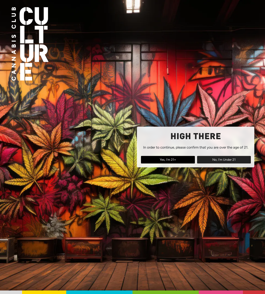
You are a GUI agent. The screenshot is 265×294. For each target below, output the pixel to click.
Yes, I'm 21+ (168, 159)
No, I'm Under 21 (224, 159)
